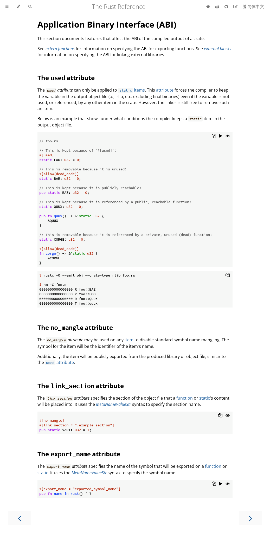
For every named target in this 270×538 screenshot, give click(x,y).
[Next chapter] (250, 518)
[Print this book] (217, 6)
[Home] (208, 6)
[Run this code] (220, 136)
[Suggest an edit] (236, 6)
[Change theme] (18, 6)
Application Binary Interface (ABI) (106, 24)
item (129, 340)
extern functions (60, 49)
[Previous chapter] (19, 518)
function (184, 398)
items (131, 90)
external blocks (217, 49)
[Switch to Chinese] (253, 6)
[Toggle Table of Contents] (6, 6)
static (204, 398)
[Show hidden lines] (227, 136)
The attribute (66, 77)
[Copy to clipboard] (213, 136)
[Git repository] (226, 6)
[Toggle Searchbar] (30, 6)
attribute (164, 90)
